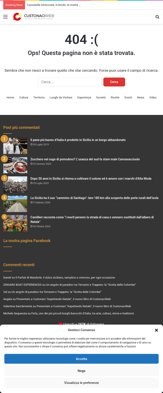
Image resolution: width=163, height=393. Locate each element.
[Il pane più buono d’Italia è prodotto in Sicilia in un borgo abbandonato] (15, 146)
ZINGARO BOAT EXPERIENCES (22, 284)
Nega (81, 371)
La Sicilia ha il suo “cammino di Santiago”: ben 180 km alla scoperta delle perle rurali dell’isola (94, 198)
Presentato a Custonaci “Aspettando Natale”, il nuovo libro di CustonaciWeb (63, 299)
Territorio (39, 97)
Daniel (7, 277)
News (140, 97)
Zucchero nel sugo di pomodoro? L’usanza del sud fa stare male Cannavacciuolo (85, 159)
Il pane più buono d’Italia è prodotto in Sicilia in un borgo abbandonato (78, 140)
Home (10, 97)
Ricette (115, 97)
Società (101, 97)
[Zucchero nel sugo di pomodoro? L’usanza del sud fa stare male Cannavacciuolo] (15, 165)
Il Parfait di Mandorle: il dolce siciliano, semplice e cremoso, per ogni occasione (65, 277)
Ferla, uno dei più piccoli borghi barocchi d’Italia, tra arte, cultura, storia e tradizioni (82, 313)
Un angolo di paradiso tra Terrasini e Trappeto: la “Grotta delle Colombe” (91, 284)
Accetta (81, 359)
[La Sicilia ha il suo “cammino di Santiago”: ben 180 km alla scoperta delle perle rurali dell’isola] (15, 204)
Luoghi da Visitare (61, 97)
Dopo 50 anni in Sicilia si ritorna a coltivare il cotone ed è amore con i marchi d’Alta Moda (90, 178)
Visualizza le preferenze (81, 383)
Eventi (128, 97)
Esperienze (84, 97)
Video (152, 97)
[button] (156, 330)
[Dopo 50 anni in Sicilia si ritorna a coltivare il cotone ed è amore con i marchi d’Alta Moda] (15, 184)
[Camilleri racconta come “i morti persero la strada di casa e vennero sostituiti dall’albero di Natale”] (15, 223)
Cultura (23, 97)
